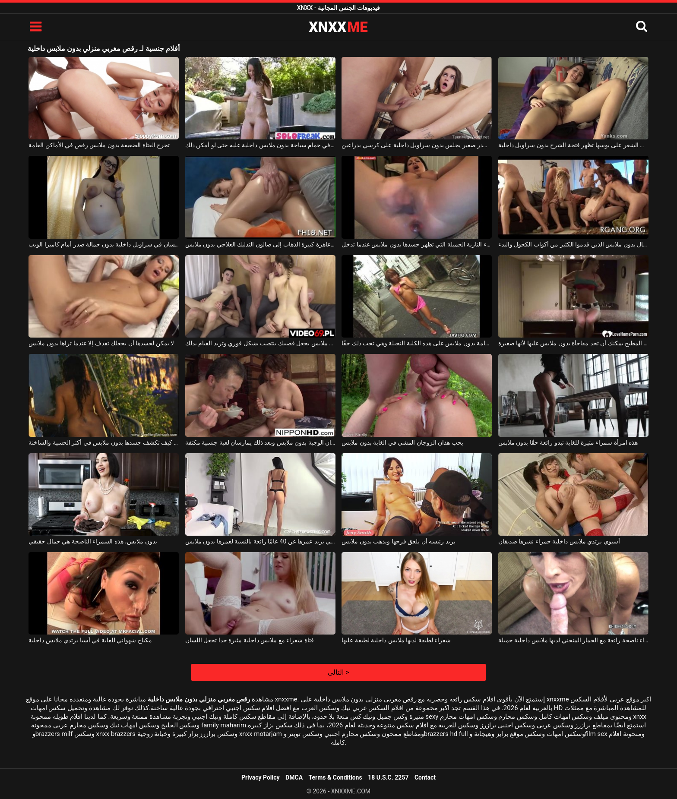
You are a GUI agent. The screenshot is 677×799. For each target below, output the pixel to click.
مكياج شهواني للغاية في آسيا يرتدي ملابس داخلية (90, 640)
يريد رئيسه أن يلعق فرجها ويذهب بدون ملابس (398, 541)
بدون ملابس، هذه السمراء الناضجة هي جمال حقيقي (92, 541)
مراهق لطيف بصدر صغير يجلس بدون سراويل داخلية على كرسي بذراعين (417, 145)
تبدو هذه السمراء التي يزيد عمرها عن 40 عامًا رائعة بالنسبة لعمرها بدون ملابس (260, 541)
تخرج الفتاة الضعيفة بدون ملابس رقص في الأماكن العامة (99, 145)
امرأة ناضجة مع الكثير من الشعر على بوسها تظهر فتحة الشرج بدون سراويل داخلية (573, 145)
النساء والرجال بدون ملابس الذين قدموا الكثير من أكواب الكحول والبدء (573, 244)
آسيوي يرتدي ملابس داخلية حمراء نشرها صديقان (559, 541)
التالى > (338, 672)
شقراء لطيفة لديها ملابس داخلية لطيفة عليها (396, 640)
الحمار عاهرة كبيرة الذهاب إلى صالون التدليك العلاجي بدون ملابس (260, 244)
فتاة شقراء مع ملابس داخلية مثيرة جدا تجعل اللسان (249, 640)
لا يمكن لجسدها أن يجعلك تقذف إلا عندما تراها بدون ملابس (101, 343)
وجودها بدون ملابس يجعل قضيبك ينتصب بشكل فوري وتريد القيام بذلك (260, 343)
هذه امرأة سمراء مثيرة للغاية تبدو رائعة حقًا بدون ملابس (568, 442)
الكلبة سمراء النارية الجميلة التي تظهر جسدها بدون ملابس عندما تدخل (417, 244)
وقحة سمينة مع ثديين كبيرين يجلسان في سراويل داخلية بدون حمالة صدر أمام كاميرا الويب (103, 244)
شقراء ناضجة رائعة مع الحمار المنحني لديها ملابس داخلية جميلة (573, 640)
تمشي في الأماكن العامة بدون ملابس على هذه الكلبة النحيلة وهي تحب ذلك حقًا (417, 343)
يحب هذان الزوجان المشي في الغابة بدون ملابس (402, 442)
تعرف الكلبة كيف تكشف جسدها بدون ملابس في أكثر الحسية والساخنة (103, 442)
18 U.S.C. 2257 (388, 777)
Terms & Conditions (335, 777)
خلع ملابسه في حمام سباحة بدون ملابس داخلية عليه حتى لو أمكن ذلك (260, 145)
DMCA (294, 777)
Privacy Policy (260, 777)
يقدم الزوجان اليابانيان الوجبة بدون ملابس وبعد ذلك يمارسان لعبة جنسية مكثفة (260, 442)
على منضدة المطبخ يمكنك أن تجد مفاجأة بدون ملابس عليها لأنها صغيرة (573, 343)
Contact (425, 777)
